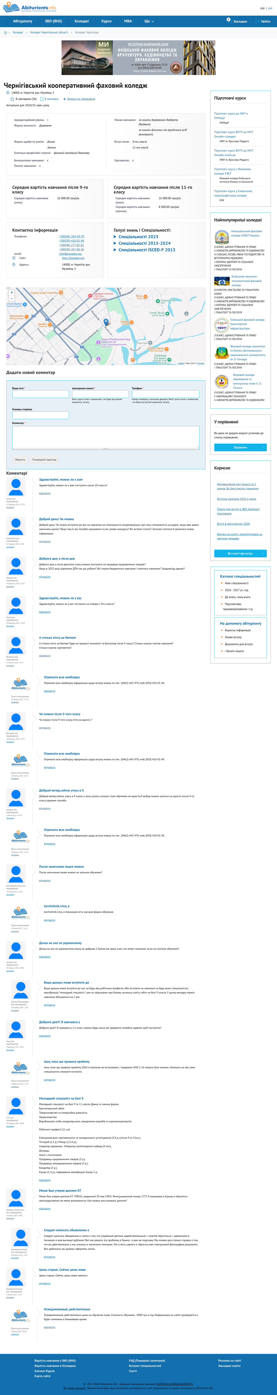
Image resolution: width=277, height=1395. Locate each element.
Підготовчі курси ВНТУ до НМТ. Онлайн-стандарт (233, 134)
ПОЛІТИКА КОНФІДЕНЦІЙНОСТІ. (174, 1384)
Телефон (138, 388)
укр (262, 8)
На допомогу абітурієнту (240, 623)
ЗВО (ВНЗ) (53, 21)
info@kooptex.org (70, 254)
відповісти (45, 493)
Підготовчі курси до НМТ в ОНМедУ (231, 116)
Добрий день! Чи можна (56, 519)
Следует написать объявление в (66, 1230)
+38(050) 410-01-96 (71, 240)
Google (200, 363)
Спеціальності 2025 (138, 236)
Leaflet (181, 363)
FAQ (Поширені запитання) (147, 1360)
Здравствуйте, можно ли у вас (60, 598)
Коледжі (82, 21)
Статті (133, 1371)
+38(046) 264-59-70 (71, 236)
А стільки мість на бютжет (57, 637)
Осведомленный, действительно (67, 1309)
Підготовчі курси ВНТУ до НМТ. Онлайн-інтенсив (233, 153)
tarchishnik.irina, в (57, 906)
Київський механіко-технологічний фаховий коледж (247, 281)
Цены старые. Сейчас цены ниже (62, 1270)
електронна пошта (83, 388)
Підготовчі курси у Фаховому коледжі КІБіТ (232, 171)
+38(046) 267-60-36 (71, 249)
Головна (6, 32)
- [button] (11, 299)
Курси (107, 21)
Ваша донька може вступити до (66, 982)
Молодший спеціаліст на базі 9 (61, 1098)
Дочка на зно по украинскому (60, 943)
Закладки (240, 21)
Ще (147, 21)
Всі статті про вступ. (240, 553)
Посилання (10, 507)
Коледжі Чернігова (87, 32)
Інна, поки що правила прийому (67, 1061)
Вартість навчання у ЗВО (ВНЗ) (55, 1360)
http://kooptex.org (73, 258)
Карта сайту (43, 1376)
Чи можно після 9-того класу (59, 714)
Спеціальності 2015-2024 (144, 243)
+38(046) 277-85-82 (71, 245)
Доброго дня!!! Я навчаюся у (59, 1022)
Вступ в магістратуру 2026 (233, 524)
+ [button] (11, 293)
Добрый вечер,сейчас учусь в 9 (61, 790)
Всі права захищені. (74, 1388)
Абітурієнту (22, 21)
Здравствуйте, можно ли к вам (61, 479)
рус (270, 8)
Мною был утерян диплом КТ (60, 1190)
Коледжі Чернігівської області (49, 32)
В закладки (52, 99)
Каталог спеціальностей (240, 576)
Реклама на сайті (229, 1360)
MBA (128, 21)
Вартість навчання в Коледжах (55, 1366)
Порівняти (240, 447)
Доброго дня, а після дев (57, 558)
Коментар (19, 423)
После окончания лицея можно (61, 866)
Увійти (265, 21)
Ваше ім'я (18, 388)
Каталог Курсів (45, 1371)
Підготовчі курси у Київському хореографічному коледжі (233, 193)
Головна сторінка (22, 409)
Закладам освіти (229, 1366)
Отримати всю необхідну (62, 677)
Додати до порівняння (81, 99)
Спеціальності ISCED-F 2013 (146, 249)
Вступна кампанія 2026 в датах (236, 499)
